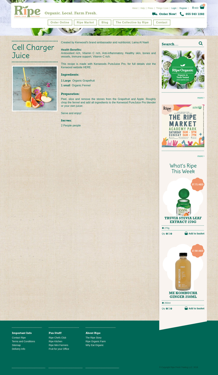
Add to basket (194, 233)
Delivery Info (18, 349)
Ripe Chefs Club (57, 337)
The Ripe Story (94, 337)
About (134, 8)
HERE (87, 67)
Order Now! (167, 14)
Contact (162, 22)
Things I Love (162, 8)
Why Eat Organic (95, 345)
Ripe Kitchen (55, 341)
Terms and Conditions (23, 341)
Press (150, 8)
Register (183, 8)
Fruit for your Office (59, 349)
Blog (105, 22)
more (183, 75)
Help (143, 8)
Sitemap (16, 345)
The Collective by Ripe (132, 22)
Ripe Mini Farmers (58, 345)
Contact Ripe (19, 337)
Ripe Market (85, 22)
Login (174, 8)
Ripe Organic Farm (96, 341)
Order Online (60, 22)
